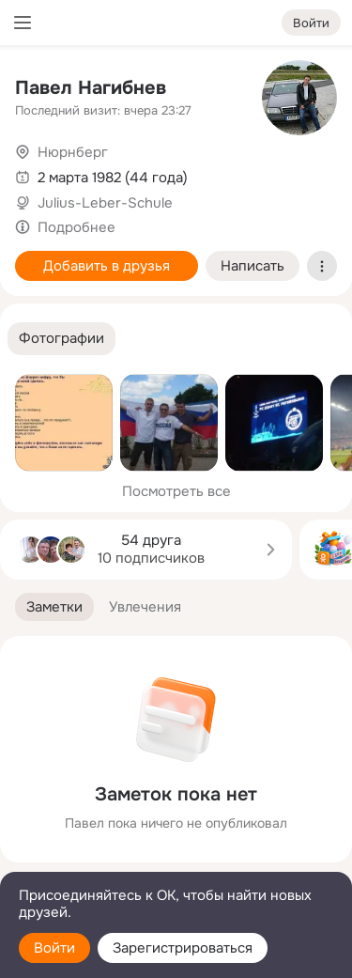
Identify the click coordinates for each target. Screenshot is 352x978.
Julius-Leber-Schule (105, 203)
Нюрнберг (73, 152)
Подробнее (76, 227)
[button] (61, 338)
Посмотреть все (176, 491)
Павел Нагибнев (90, 88)
